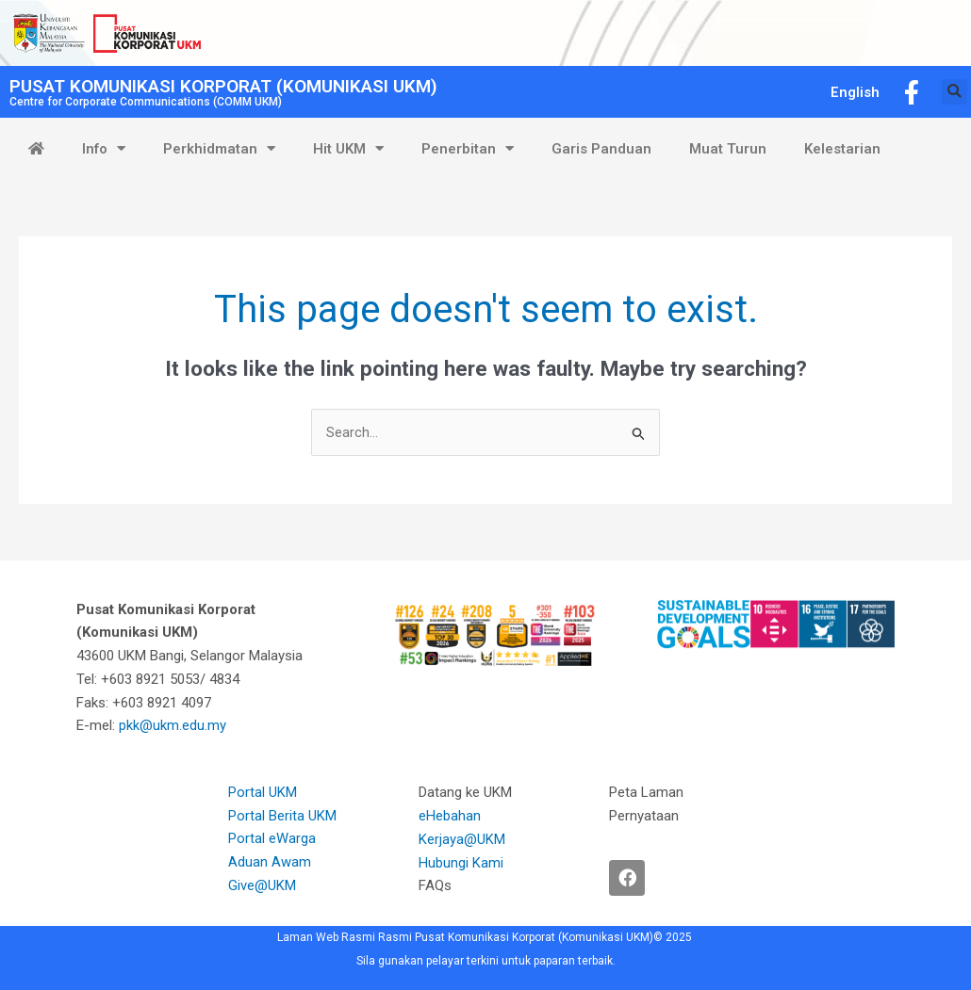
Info (103, 148)
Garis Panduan (601, 148)
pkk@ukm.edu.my (174, 726)
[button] (954, 92)
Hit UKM (348, 148)
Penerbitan (467, 148)
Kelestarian (842, 148)
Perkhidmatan (219, 148)
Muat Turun (727, 148)
